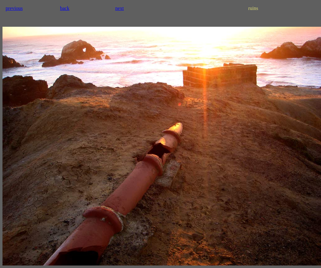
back (64, 8)
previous (14, 8)
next (119, 8)
